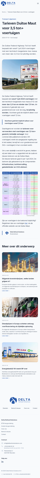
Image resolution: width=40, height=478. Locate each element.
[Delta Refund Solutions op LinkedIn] (2, 462)
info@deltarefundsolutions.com (13, 443)
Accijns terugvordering (7, 426)
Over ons (26, 408)
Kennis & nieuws (16, 408)
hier (26, 223)
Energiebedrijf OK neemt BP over (14, 369)
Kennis (4, 12)
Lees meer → (6, 290)
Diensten (5, 408)
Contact (35, 408)
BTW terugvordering (7, 423)
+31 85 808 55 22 (9, 446)
